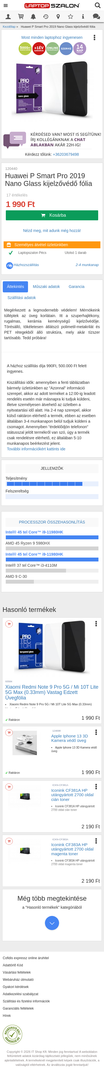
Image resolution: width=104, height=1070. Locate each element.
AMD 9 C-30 (16, 576)
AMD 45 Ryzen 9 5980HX (28, 543)
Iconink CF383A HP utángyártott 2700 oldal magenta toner (72, 849)
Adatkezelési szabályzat (20, 994)
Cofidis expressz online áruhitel (26, 958)
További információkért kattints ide (36, 449)
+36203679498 (66, 154)
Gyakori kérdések (16, 987)
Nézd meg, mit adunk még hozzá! (52, 230)
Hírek (7, 1016)
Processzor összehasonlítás (52, 522)
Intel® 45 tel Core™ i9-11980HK (34, 532)
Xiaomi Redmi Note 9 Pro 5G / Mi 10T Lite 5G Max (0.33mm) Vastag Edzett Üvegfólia (51, 692)
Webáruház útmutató (18, 980)
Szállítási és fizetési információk (26, 1001)
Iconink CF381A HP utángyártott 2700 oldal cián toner (72, 795)
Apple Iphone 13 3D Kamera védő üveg (69, 738)
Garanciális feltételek (18, 1008)
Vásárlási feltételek (17, 972)
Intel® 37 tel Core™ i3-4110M (31, 565)
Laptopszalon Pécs (32, 253)
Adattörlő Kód (13, 965)
